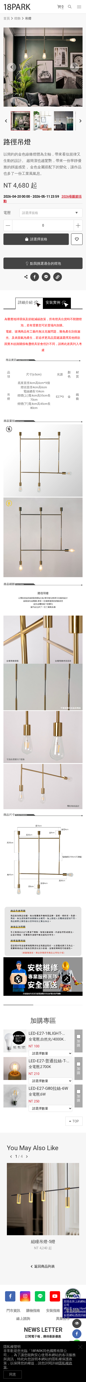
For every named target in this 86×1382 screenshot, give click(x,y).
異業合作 (63, 1319)
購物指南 (33, 1311)
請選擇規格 (50, 213)
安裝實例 (53, 302)
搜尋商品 (70, 6)
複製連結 (57, 275)
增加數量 (78, 225)
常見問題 (73, 1311)
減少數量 (7, 225)
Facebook (35, 277)
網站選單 (79, 7)
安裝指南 (53, 1311)
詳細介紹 (25, 302)
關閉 (80, 1347)
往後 (27, 1156)
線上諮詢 (23, 1319)
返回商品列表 (44, 1266)
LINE (46, 277)
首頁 (6, 18)
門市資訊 (13, 1311)
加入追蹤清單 (77, 239)
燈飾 (17, 18)
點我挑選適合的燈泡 (45, 263)
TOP (74, 1121)
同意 (12, 1374)
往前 (11, 1156)
